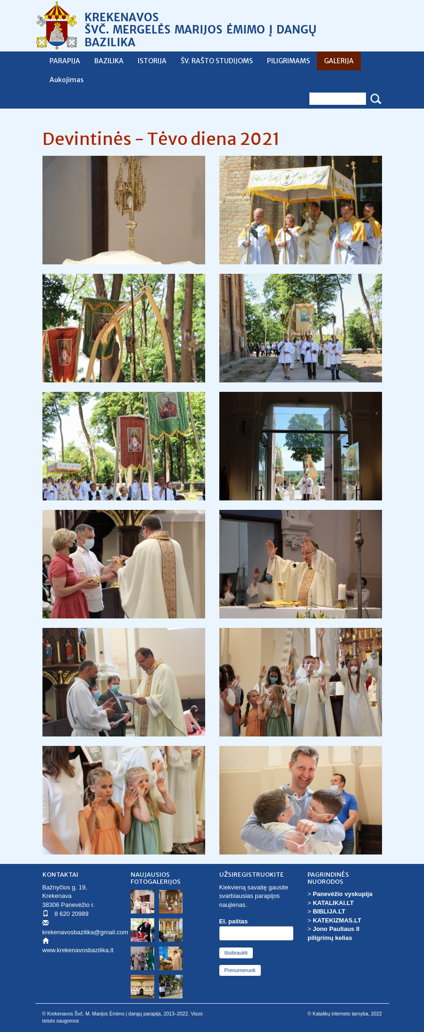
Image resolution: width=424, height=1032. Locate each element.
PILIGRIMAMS (288, 61)
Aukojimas (66, 80)
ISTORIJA (152, 61)
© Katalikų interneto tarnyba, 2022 (345, 1013)
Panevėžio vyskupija (342, 893)
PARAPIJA (65, 61)
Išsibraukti (236, 953)
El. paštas (233, 921)
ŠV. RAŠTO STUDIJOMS (217, 61)
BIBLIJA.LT (329, 911)
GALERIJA (339, 61)
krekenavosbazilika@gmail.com (85, 932)
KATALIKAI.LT (333, 902)
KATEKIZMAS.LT (337, 920)
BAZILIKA (109, 61)
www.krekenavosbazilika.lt (78, 950)
